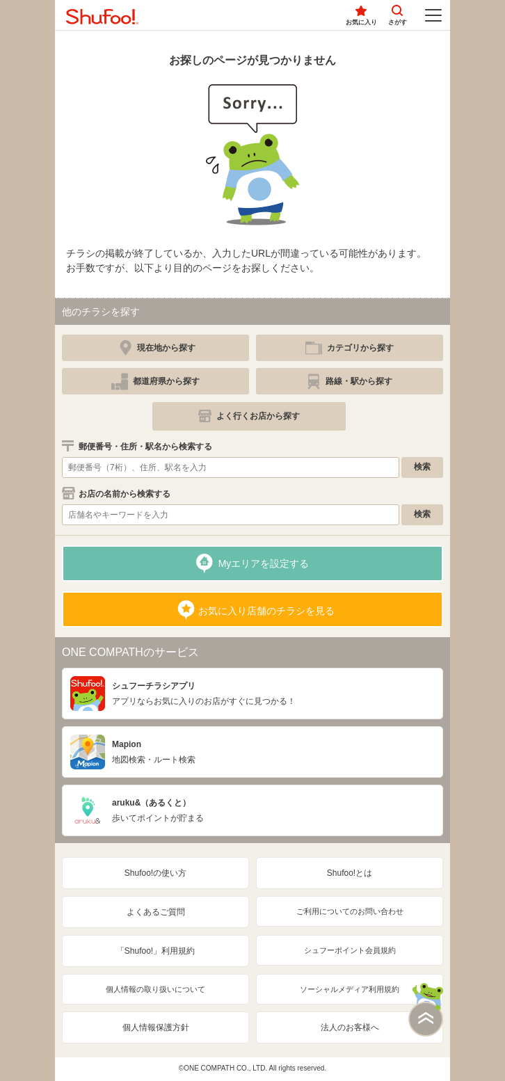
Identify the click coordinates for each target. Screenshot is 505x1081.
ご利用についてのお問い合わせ (349, 911)
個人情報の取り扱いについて (155, 989)
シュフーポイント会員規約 (350, 950)
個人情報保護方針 (155, 1027)
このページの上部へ (425, 1009)
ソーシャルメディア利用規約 (349, 989)
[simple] (349, 348)
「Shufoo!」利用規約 (155, 951)
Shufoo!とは (349, 873)
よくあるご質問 (156, 912)
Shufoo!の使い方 (155, 873)
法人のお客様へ (350, 1027)
